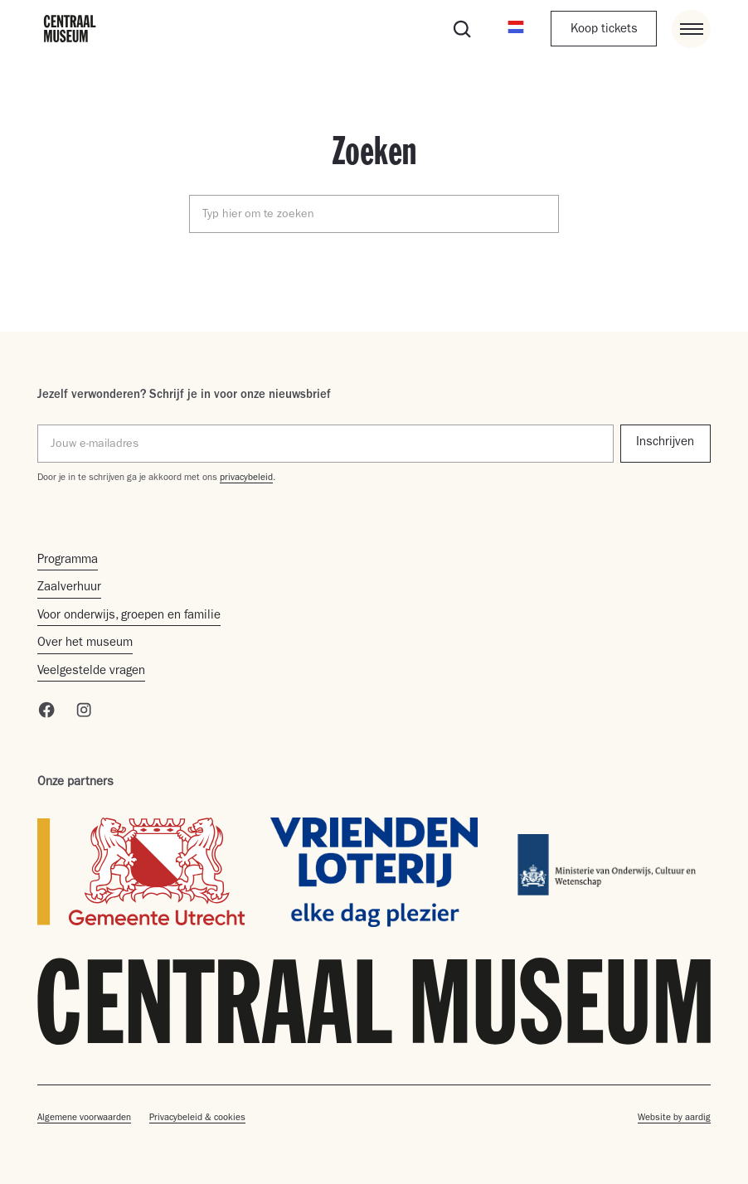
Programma (67, 561)
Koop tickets (604, 30)
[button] (516, 29)
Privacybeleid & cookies (197, 1118)
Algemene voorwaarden (84, 1118)
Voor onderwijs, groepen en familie (129, 616)
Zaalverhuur (69, 588)
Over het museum (85, 644)
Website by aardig (674, 1118)
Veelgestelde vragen (91, 672)
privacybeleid (246, 478)
